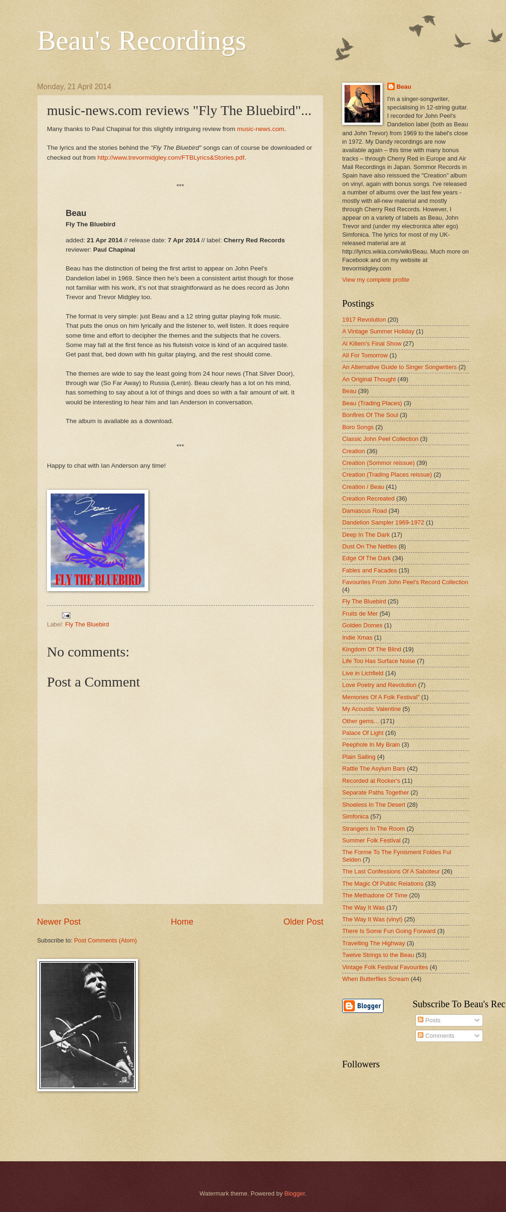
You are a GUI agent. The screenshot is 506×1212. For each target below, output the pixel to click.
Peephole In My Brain (371, 744)
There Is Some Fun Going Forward (389, 930)
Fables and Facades (369, 570)
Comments (436, 1035)
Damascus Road (364, 510)
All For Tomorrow (365, 355)
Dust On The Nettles (369, 546)
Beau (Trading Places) (372, 403)
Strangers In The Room (373, 828)
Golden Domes (362, 625)
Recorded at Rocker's (371, 780)
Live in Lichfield (362, 673)
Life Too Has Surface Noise (378, 660)
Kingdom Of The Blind (371, 649)
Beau (404, 86)
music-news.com (260, 128)
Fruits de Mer (360, 613)
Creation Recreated (368, 498)
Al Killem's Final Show (371, 343)
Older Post (303, 921)
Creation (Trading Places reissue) (387, 474)
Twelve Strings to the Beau (378, 954)
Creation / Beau (363, 486)
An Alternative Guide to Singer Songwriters (399, 367)
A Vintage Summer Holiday (378, 331)
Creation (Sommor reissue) (378, 462)
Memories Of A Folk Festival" (381, 697)
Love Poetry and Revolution (379, 684)
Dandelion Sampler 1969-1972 (383, 522)
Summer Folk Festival (371, 840)
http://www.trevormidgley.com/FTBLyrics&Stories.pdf (170, 157)
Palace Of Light (362, 732)
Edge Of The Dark (366, 558)
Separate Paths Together (375, 792)
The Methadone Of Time (374, 895)
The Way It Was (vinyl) (372, 919)
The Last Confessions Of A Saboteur (391, 871)
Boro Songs (358, 427)
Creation (353, 451)
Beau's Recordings (141, 40)
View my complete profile (375, 279)
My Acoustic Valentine (371, 708)
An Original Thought (369, 379)
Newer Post (59, 921)
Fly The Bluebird (87, 624)
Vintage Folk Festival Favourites (385, 967)
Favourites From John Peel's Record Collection (405, 582)
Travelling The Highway (373, 943)
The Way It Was (363, 907)
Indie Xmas (357, 637)
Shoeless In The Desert (373, 804)
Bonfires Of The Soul (370, 414)
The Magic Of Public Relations (382, 883)
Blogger (294, 1193)
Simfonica (355, 816)
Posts (429, 1020)
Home (182, 921)
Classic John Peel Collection (380, 438)
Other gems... (360, 721)
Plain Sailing (359, 756)
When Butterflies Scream (375, 978)
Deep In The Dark (366, 534)
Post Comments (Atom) (105, 940)
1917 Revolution (364, 319)
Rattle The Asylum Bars (373, 768)
